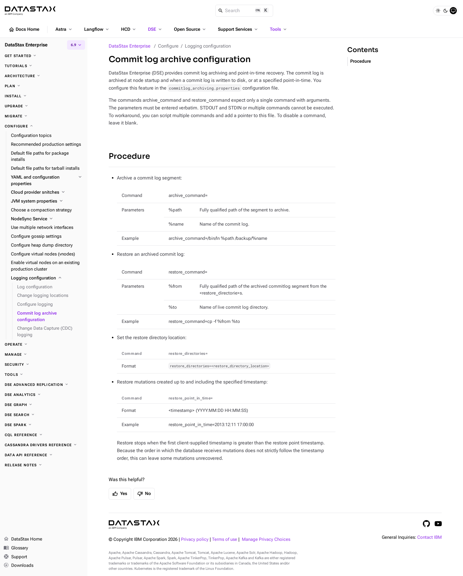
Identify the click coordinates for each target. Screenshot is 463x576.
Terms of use (224, 539)
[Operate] (43, 344)
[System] (453, 10)
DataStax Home (23, 539)
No (144, 493)
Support (15, 557)
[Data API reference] (43, 455)
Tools (279, 29)
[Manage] (43, 355)
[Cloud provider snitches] (47, 192)
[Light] (437, 10)
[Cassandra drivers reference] (43, 445)
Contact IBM (429, 537)
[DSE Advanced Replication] (43, 385)
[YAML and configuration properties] (47, 180)
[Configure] (43, 126)
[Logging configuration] (47, 278)
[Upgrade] (43, 106)
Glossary (16, 548)
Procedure (129, 156)
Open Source (190, 29)
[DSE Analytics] (43, 395)
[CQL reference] (43, 435)
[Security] (43, 365)
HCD (129, 29)
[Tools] (43, 375)
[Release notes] (43, 465)
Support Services (238, 29)
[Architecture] (43, 76)
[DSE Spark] (43, 425)
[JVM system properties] (47, 201)
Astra (64, 29)
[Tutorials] (43, 66)
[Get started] (43, 56)
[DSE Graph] (43, 405)
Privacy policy (194, 539)
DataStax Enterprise (130, 46)
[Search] (244, 11)
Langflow (97, 29)
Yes (120, 493)
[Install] (43, 96)
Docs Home (24, 30)
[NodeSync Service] (47, 219)
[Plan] (43, 86)
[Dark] (445, 10)
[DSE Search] (43, 415)
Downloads (18, 565)
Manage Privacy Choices (266, 539)
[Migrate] (43, 116)
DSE (155, 29)
